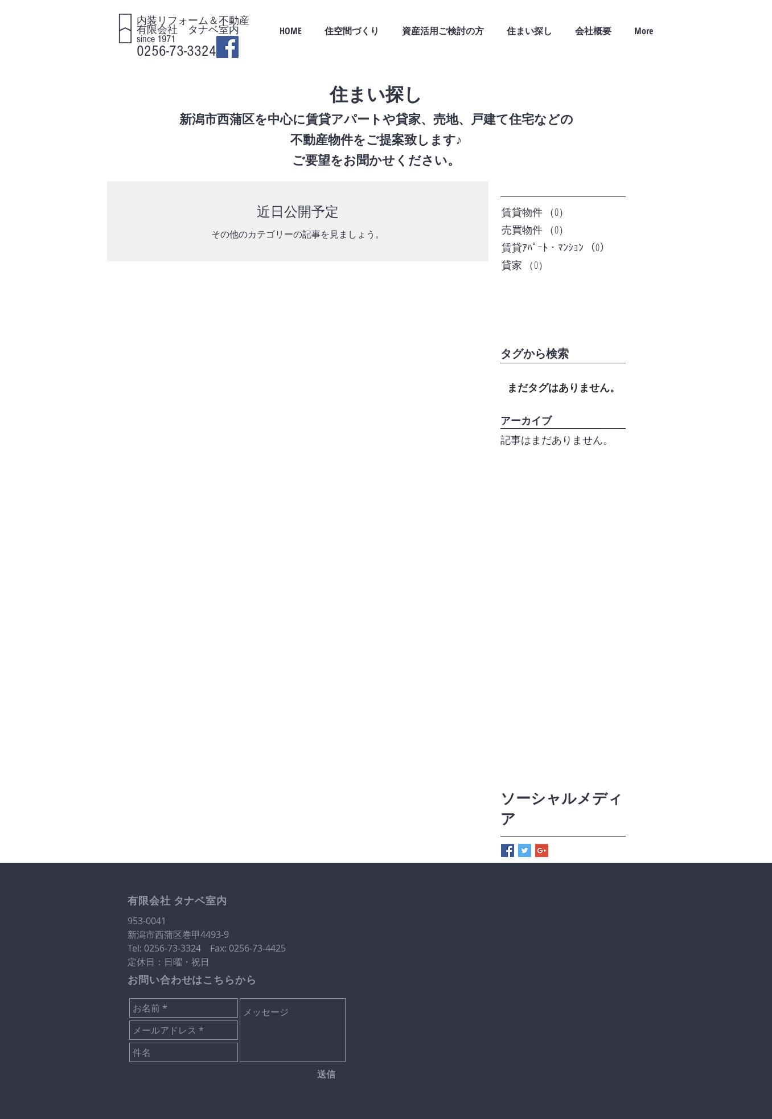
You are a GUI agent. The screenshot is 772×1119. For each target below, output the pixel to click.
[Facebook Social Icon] (227, 47)
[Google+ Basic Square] (541, 850)
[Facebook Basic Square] (507, 850)
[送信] (326, 1074)
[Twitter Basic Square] (524, 850)
